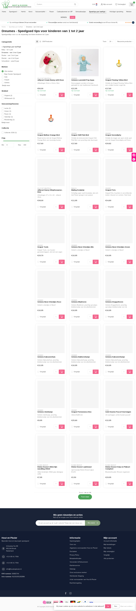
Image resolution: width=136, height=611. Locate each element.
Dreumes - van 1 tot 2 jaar (34, 27)
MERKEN (64, 17)
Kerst (30, 12)
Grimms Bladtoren (78, 302)
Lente (7, 108)
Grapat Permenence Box (81, 412)
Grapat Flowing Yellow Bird (116, 80)
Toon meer (85, 497)
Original (8, 95)
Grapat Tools (42, 247)
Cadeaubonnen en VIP (64, 12)
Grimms (6, 82)
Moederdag (9, 119)
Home (4, 12)
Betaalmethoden (75, 558)
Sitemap (72, 569)
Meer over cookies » (126, 606)
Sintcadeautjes (81, 12)
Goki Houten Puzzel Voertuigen (118, 412)
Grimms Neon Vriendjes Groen (117, 247)
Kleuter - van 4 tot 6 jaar (10, 58)
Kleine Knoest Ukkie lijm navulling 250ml (47, 468)
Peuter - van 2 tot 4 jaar (10, 55)
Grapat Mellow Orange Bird (48, 135)
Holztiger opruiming (116, 12)
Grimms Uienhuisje (45, 412)
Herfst (23, 12)
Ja (108, 606)
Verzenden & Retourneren (79, 562)
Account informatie (110, 541)
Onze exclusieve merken (78, 572)
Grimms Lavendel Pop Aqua (82, 80)
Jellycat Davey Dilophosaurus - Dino (50, 191)
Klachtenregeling (75, 583)
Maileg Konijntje (77, 190)
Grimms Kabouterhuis (46, 357)
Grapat (6, 80)
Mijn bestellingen (109, 544)
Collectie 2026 (10, 132)
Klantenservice (75, 565)
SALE (72, 17)
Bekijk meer (6, 85)
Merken (128, 12)
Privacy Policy (74, 555)
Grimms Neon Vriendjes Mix (82, 247)
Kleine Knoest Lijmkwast (81, 467)
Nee (115, 606)
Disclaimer (73, 551)
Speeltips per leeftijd (97, 12)
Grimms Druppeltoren (114, 302)
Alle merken (8, 71)
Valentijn (8, 117)
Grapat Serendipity (113, 135)
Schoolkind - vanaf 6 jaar (10, 61)
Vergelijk (43, 95)
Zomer (7, 111)
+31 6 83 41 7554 (12, 557)
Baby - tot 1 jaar (7, 50)
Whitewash (9, 98)
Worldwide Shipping (77, 576)
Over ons (73, 544)
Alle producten (109, 558)
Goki (5, 77)
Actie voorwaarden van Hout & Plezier (83, 579)
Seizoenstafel (40, 12)
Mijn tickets (107, 548)
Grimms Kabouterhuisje (115, 357)
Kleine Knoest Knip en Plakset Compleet (117, 468)
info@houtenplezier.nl (14, 569)
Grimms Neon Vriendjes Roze (49, 302)
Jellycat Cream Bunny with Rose (50, 80)
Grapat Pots (110, 190)
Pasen (52, 12)
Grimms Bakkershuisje (80, 357)
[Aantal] (56, 95)
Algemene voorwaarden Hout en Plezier (84, 548)
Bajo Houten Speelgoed (12, 74)
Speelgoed (13, 12)
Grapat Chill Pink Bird (80, 135)
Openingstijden (75, 541)
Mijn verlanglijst (109, 551)
